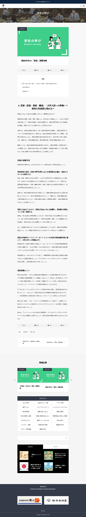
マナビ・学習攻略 (26, 429)
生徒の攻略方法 (26, 87)
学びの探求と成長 (26, 416)
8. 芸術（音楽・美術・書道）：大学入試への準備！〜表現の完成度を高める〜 (39, 83)
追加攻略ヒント (26, 91)
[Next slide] (71, 380)
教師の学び (43, 429)
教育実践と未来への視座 (60, 416)
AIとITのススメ (25, 420)
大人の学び (26, 403)
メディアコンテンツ (43, 407)
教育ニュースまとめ (43, 420)
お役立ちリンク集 (43, 403)
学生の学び (22, 28)
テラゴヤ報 (60, 403)
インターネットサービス (60, 407)
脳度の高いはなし (43, 411)
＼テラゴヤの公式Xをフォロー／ (43, 1)
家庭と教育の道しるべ (43, 416)
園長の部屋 (60, 411)
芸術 (20, 331)
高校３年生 (32, 331)
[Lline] (49, 70)
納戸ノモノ (26, 407)
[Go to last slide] (15, 380)
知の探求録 (26, 411)
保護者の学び (60, 425)
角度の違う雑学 (43, 425)
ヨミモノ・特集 (26, 425)
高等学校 (25, 331)
